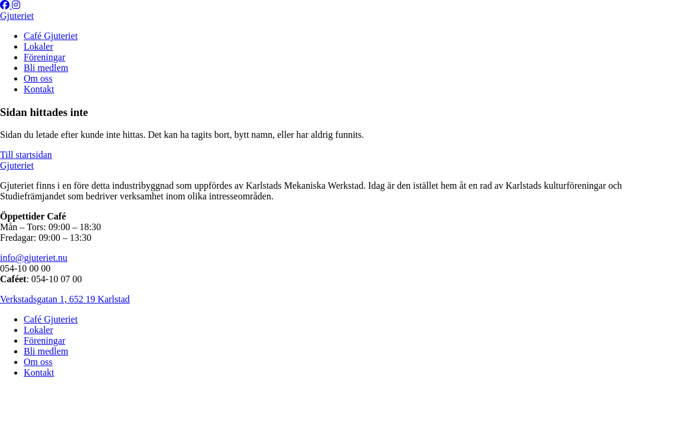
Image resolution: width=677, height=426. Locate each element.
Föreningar (44, 57)
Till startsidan (26, 155)
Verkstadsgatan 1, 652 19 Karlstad (65, 299)
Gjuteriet (17, 16)
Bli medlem (46, 68)
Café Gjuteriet (51, 36)
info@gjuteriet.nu (34, 258)
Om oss (38, 78)
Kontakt (39, 89)
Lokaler (38, 46)
